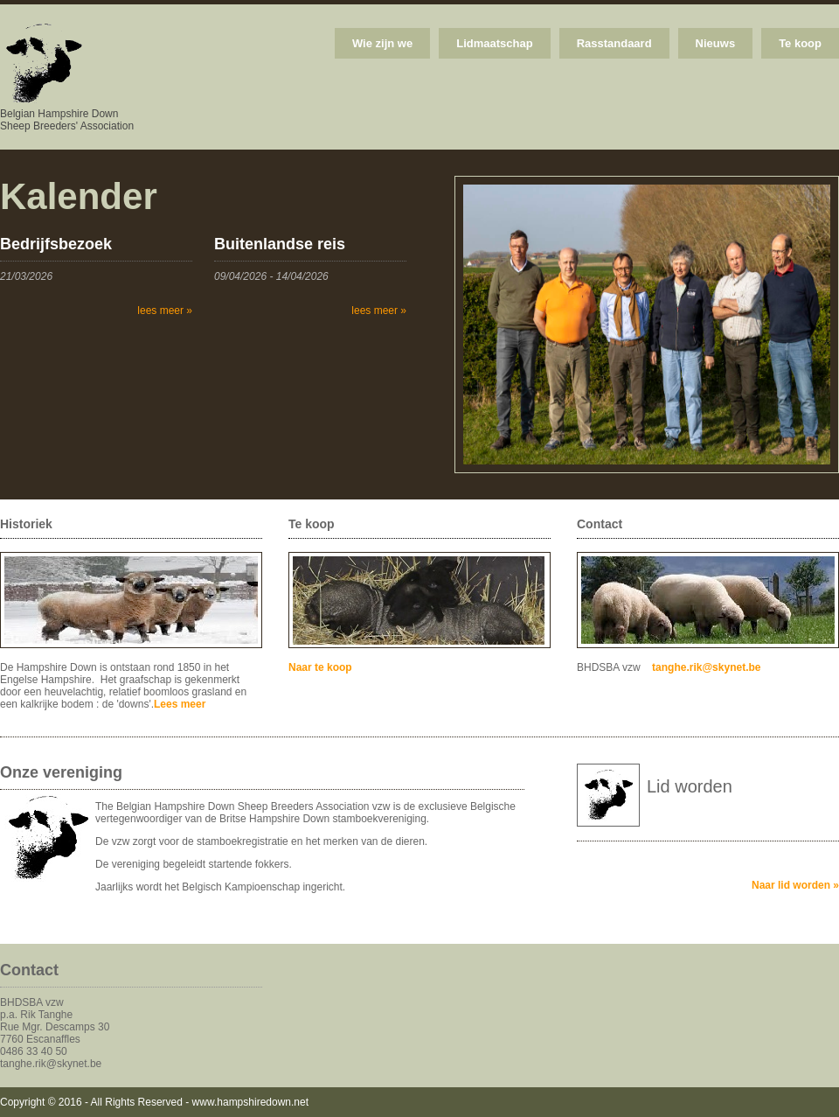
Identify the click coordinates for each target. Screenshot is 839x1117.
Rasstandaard (614, 43)
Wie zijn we (382, 43)
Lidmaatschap (494, 43)
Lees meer (179, 704)
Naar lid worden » (795, 885)
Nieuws (716, 43)
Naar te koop (320, 667)
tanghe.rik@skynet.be (706, 667)
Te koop (800, 43)
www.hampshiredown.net (250, 1102)
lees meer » (164, 310)
